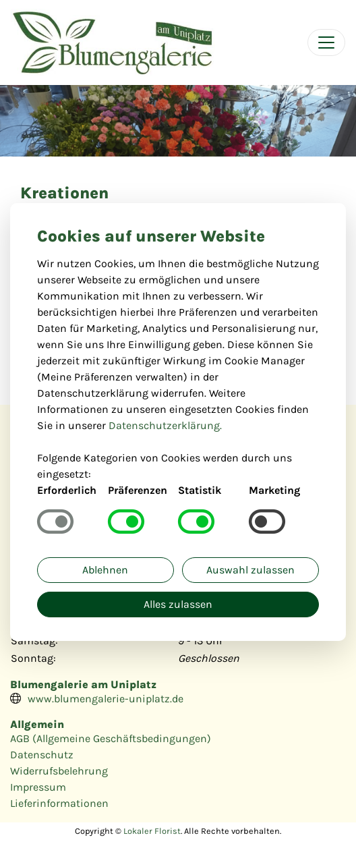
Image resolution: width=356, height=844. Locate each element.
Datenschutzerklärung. (165, 425)
